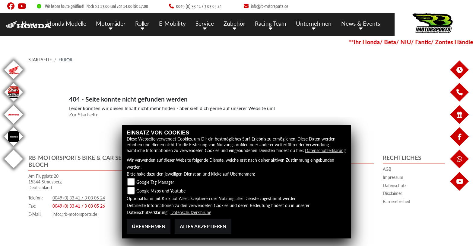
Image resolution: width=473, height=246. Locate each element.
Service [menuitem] (204, 23)
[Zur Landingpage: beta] (13, 102)
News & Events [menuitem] (360, 23)
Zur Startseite (83, 114)
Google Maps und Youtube (161, 190)
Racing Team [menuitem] (270, 23)
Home (29, 23)
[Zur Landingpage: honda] (13, 80)
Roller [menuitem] (142, 23)
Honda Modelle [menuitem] (66, 23)
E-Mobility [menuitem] (172, 23)
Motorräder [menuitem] (110, 23)
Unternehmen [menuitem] (314, 23)
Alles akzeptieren (203, 226)
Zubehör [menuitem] (234, 23)
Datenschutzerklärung (325, 150)
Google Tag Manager (155, 182)
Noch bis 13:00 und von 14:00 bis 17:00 (117, 6)
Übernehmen (148, 226)
